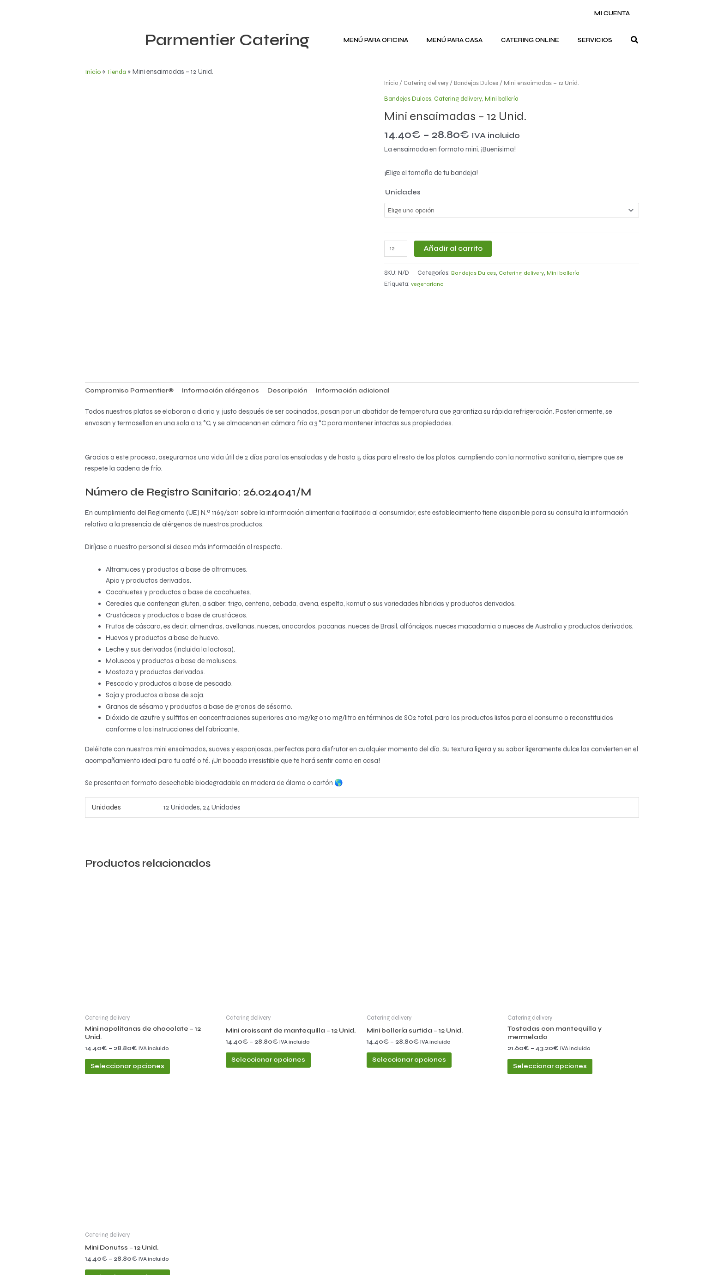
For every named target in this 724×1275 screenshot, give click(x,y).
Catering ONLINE (540, 40)
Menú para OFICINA (398, 40)
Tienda (118, 71)
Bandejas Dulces (482, 83)
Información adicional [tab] (373, 333)
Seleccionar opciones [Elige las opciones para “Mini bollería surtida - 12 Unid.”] (419, 1008)
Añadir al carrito (454, 249)
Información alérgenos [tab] (230, 333)
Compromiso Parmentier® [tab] (133, 333)
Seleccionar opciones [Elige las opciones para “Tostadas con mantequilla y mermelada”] (560, 1015)
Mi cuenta (615, 13)
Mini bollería (508, 98)
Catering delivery (429, 83)
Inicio (93, 71)
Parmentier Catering (227, 40)
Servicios (598, 40)
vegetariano (428, 285)
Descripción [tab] (302, 333)
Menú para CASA (471, 40)
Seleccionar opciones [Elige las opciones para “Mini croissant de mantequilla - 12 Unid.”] (279, 1015)
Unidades (403, 192)
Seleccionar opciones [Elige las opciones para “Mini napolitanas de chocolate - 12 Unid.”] (138, 1015)
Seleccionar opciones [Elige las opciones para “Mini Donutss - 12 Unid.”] (138, 1236)
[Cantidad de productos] (396, 250)
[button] (635, 40)
